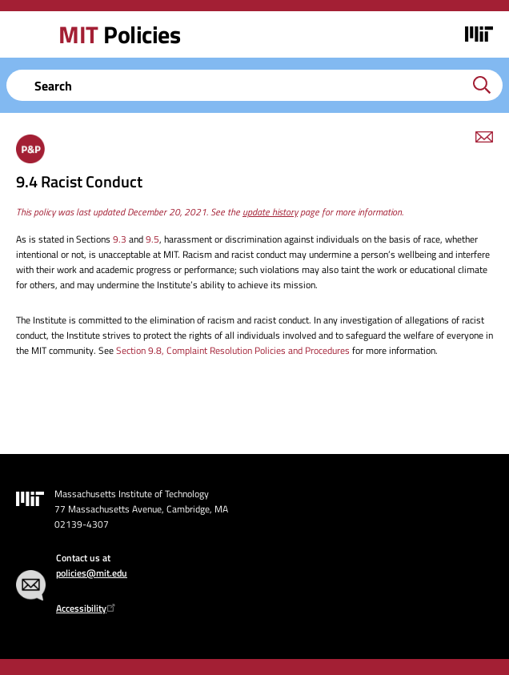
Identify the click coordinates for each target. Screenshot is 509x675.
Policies (119, 34)
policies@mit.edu (91, 573)
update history (270, 211)
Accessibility (87, 608)
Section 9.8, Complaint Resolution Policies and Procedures (233, 350)
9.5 (152, 239)
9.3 (119, 239)
